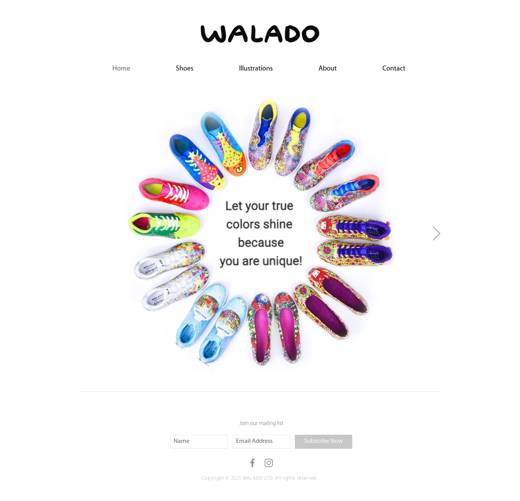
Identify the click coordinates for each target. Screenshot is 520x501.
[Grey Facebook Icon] (252, 462)
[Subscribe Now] (323, 442)
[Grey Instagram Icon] (268, 462)
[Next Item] (436, 233)
